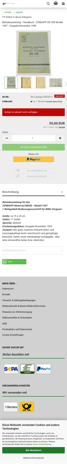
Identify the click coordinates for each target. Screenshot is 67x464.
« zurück (18, 12)
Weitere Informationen (33, 458)
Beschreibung (10, 191)
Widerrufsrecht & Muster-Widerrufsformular (23, 306)
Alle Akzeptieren (33, 450)
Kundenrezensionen (14, 250)
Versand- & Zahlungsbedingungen (19, 300)
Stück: (5, 132)
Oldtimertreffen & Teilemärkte (17, 317)
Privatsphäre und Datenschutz (17, 329)
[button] (6, 138)
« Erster (7, 12)
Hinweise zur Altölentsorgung (17, 312)
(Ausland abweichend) (54, 102)
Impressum (8, 288)
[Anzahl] (33, 138)
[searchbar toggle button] (48, 4)
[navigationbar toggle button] (63, 4)
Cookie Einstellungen (13, 335)
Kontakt (6, 294)
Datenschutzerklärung (42, 444)
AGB (4, 323)
